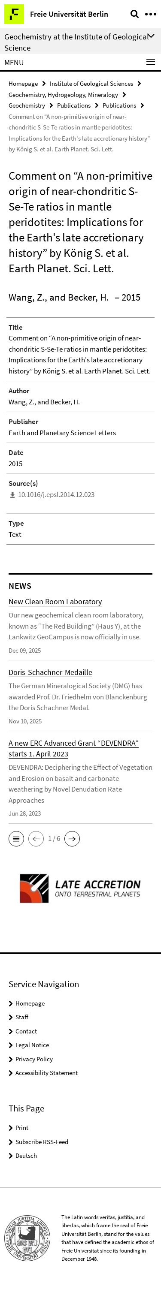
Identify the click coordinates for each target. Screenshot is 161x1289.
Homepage (23, 83)
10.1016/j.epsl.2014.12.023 (56, 494)
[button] (16, 838)
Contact (26, 1031)
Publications (74, 105)
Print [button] (21, 1127)
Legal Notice (32, 1045)
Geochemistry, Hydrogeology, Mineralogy (63, 94)
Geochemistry (27, 105)
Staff (21, 1017)
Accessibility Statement (46, 1073)
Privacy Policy (34, 1059)
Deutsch (26, 1155)
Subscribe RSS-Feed (41, 1142)
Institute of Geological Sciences (91, 83)
